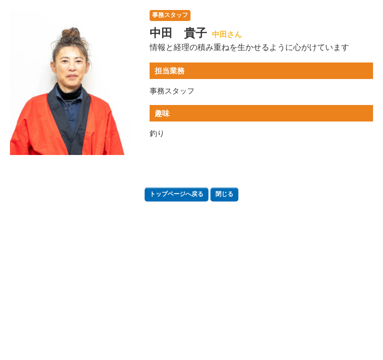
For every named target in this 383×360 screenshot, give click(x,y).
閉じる (224, 194)
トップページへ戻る (176, 194)
